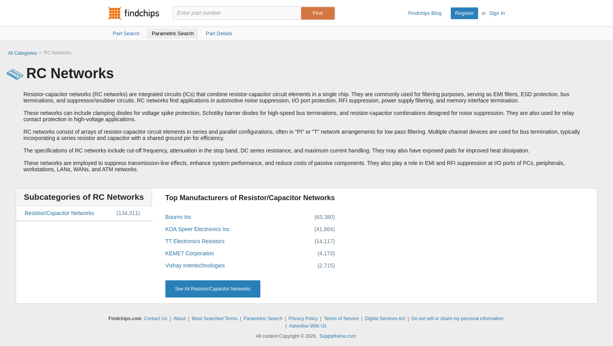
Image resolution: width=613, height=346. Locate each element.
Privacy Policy (303, 318)
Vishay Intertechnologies (195, 265)
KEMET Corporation (189, 253)
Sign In (497, 13)
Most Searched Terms (215, 318)
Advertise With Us (307, 326)
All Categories (22, 53)
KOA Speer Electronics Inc (197, 229)
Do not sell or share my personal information (457, 318)
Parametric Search (263, 318)
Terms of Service (341, 318)
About (179, 318)
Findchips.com (133, 13)
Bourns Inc (178, 217)
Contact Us (155, 318)
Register (464, 13)
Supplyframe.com (337, 336)
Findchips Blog (424, 13)
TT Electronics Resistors (194, 241)
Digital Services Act (385, 318)
